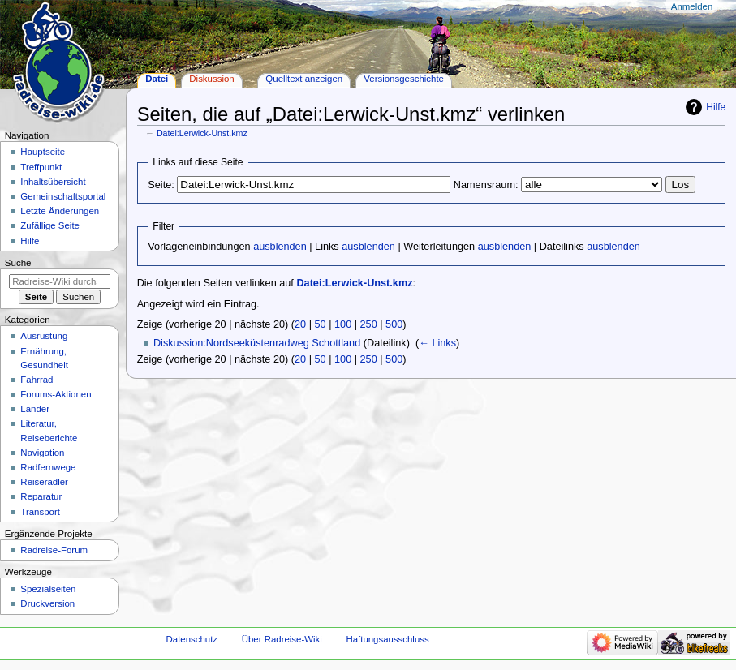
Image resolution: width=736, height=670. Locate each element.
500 (393, 324)
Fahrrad (36, 379)
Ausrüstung (43, 336)
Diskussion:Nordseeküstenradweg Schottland (256, 343)
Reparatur (41, 496)
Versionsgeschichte (404, 79)
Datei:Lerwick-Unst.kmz (202, 133)
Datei (156, 79)
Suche (18, 263)
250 (368, 324)
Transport (40, 512)
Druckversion (47, 603)
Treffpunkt (41, 167)
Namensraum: (486, 185)
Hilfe (715, 107)
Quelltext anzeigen (303, 79)
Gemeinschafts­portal (62, 196)
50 (320, 324)
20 (300, 324)
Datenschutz (192, 639)
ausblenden (280, 246)
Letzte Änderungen (59, 211)
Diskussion (211, 79)
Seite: (161, 185)
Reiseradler (44, 482)
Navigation (42, 452)
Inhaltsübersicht (52, 182)
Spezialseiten (47, 589)
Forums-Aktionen (55, 394)
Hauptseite (42, 152)
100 (342, 324)
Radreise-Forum (54, 550)
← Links (437, 343)
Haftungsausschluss (387, 639)
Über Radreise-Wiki (282, 639)
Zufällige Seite (50, 225)
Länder (34, 409)
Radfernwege (47, 467)
